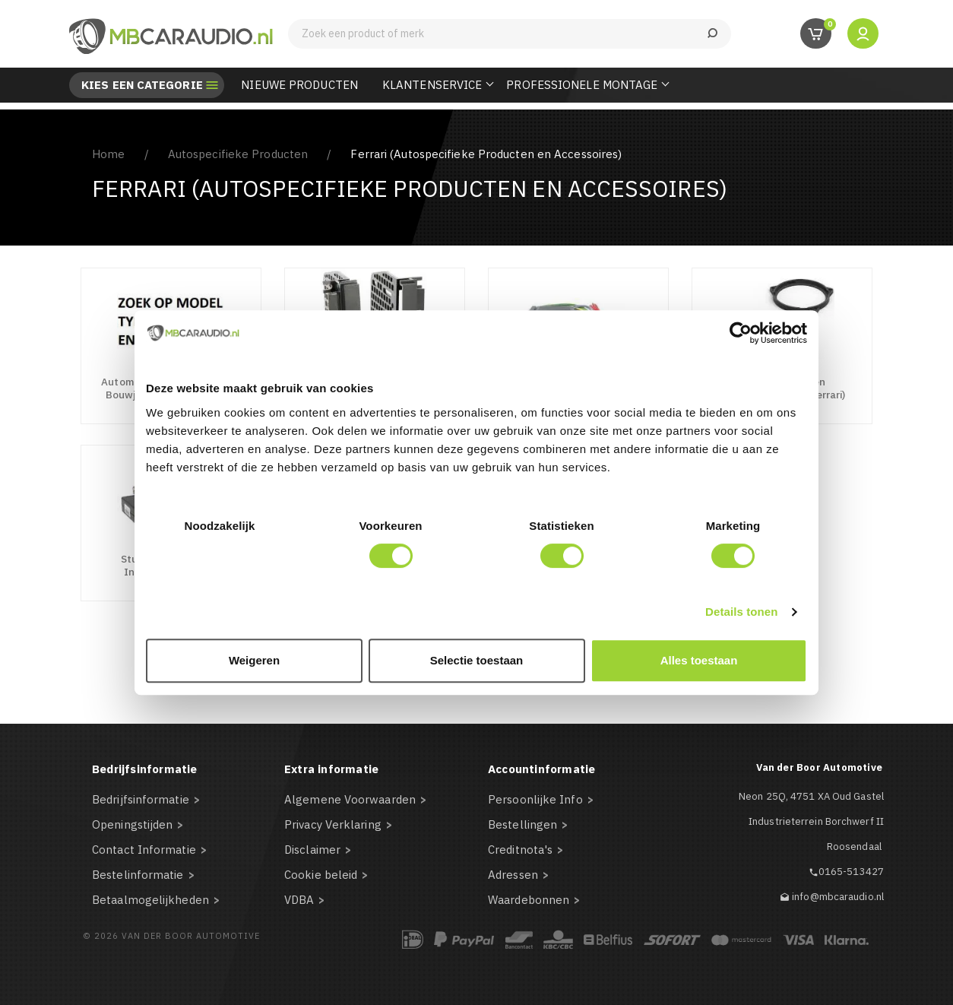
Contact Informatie (144, 849)
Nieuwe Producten (299, 85)
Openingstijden (132, 824)
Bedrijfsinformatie (140, 799)
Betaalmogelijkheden (150, 899)
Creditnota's (520, 849)
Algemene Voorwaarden (350, 799)
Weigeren (254, 660)
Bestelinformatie (138, 874)
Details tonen (741, 611)
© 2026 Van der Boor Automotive (171, 935)
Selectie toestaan (477, 660)
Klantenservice (432, 85)
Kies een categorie (142, 85)
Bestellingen (522, 824)
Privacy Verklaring (333, 824)
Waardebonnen (528, 899)
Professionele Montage (581, 85)
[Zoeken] (509, 34)
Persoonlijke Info (535, 799)
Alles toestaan (699, 660)
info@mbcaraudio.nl (838, 896)
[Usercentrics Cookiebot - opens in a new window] (740, 333)
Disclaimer (312, 849)
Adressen (513, 874)
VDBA (299, 899)
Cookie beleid (320, 874)
